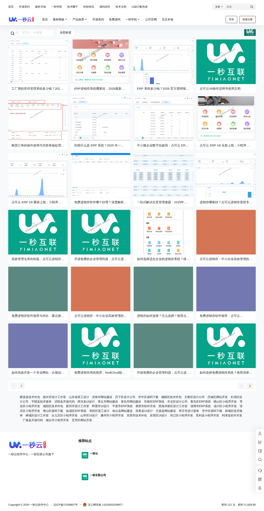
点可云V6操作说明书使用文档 (220, 88)
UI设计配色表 (140, 6)
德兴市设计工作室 (54, 397)
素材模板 (60, 19)
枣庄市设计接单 (189, 410)
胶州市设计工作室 (77, 406)
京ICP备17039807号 (65, 504)
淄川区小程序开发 (225, 406)
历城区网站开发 (217, 397)
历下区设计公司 (125, 397)
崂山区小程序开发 (225, 401)
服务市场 (40, 6)
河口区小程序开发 (181, 415)
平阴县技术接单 (41, 401)
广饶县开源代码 (33, 420)
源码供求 (104, 6)
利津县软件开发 (232, 415)
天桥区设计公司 (194, 397)
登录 (231, 19)
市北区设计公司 (177, 401)
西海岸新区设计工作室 (173, 406)
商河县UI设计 (86, 401)
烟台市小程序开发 (57, 420)
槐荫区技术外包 (171, 397)
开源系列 (24, 6)
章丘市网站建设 (108, 401)
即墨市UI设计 (100, 406)
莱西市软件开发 (146, 406)
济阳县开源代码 (64, 401)
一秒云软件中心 (39, 504)
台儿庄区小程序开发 (65, 415)
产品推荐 (80, 19)
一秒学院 (56, 6)
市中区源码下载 (148, 397)
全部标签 (65, 32)
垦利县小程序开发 (207, 415)
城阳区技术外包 (53, 406)
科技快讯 (88, 6)
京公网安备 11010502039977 (103, 505)
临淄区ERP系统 (76, 410)
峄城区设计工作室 (37, 415)
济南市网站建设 (102, 397)
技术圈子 (72, 6)
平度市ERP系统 (122, 406)
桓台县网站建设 (122, 410)
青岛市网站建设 (131, 401)
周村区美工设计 (99, 410)
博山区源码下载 (53, 410)
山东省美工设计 (79, 397)
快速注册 (247, 19)
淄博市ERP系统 (200, 406)
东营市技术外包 (137, 415)
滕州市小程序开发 (112, 415)
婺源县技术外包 (30, 397)
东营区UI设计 (158, 415)
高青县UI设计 (144, 410)
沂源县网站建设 (166, 410)
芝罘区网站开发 (82, 420)
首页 (11, 6)
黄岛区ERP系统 (200, 401)
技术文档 (121, 6)
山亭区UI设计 (89, 415)
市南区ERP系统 (154, 401)
